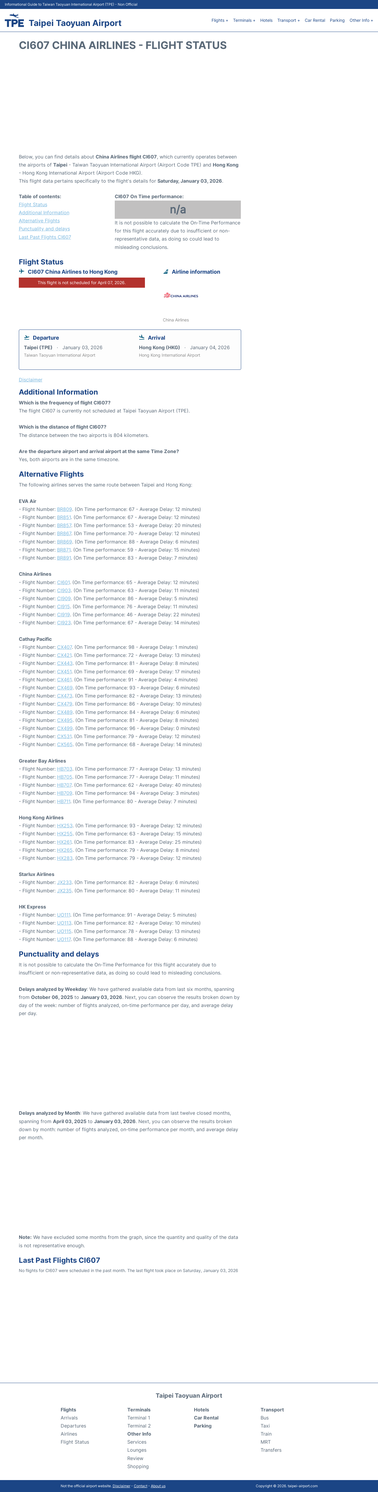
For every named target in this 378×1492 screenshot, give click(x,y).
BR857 (64, 525)
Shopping (138, 1466)
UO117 (64, 939)
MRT (266, 1442)
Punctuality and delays (44, 229)
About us (158, 1486)
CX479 (64, 704)
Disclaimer (121, 1486)
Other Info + (361, 20)
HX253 (65, 826)
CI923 (64, 623)
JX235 (64, 891)
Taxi (265, 1426)
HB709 (64, 793)
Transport (272, 1410)
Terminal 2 (139, 1426)
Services (136, 1442)
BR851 (64, 517)
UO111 (63, 915)
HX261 (64, 842)
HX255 (65, 834)
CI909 (64, 598)
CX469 (65, 688)
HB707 (64, 785)
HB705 (64, 777)
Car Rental (315, 20)
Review (135, 1458)
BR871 (64, 550)
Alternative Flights (39, 221)
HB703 (64, 769)
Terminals (139, 1410)
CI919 (63, 615)
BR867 (64, 533)
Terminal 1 (138, 1418)
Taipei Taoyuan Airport (75, 23)
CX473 (64, 696)
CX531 (64, 736)
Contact (140, 1486)
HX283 (65, 858)
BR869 (64, 542)
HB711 (63, 801)
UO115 (64, 931)
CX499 (65, 728)
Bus (265, 1418)
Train (266, 1434)
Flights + (220, 20)
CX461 (64, 680)
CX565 (65, 744)
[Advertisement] (189, 105)
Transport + (288, 20)
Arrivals (69, 1418)
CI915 (63, 606)
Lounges (136, 1450)
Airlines (69, 1434)
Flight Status (33, 204)
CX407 (64, 647)
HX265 (65, 850)
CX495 (65, 720)
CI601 (63, 582)
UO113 (64, 923)
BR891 (64, 558)
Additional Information (44, 212)
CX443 (65, 663)
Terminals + (244, 20)
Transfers (271, 1450)
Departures (73, 1426)
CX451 (64, 672)
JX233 (64, 882)
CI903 (64, 590)
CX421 (64, 655)
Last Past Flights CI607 (45, 237)
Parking (337, 20)
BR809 (64, 509)
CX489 (65, 712)
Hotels (266, 20)
